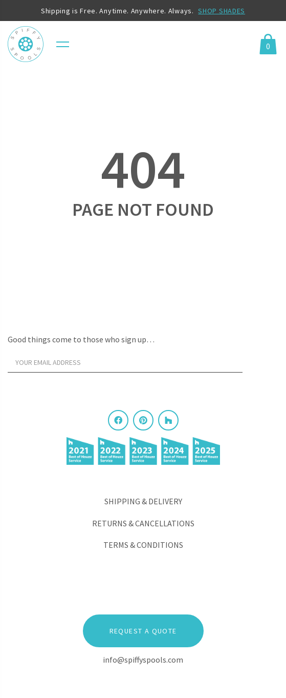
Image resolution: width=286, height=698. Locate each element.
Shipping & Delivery (143, 501)
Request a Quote (143, 630)
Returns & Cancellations (143, 523)
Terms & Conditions (143, 545)
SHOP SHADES (221, 10)
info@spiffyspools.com (143, 659)
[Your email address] (125, 362)
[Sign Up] (263, 365)
